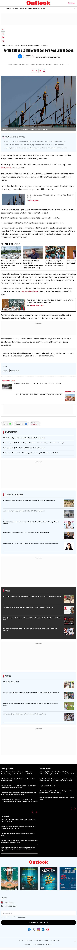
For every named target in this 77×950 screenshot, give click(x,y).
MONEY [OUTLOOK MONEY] (15, 8)
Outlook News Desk (36, 306)
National (11, 45)
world (50, 356)
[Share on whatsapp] (3, 41)
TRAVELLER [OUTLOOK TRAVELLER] (23, 8)
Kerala (5, 371)
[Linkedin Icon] (43, 929)
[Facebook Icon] (29, 929)
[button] (32, 812)
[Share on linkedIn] (3, 37)
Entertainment (19, 356)
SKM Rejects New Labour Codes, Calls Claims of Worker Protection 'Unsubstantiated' (50, 301)
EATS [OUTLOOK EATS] (30, 8)
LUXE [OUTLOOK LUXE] (43, 8)
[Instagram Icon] (38, 929)
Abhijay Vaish (34, 200)
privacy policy (21, 917)
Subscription (9, 902)
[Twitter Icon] (33, 929)
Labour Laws (14, 371)
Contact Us (28, 940)
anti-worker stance (30, 291)
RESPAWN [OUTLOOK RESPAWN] (36, 8)
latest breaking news (22, 353)
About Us (20, 940)
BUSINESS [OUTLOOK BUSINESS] (8, 8)
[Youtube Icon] (47, 929)
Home (3, 45)
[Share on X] (3, 33)
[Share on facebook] (3, 29)
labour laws (6, 167)
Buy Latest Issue (11, 906)
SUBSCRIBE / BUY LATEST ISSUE (38, 922)
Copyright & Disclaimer (41, 940)
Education (30, 356)
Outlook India (39, 353)
